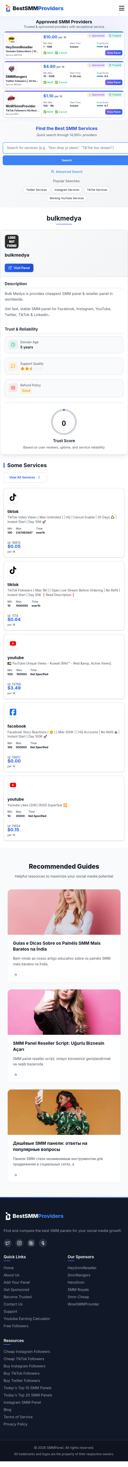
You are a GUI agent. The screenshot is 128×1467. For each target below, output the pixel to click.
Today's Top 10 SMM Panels (27, 1388)
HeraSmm (76, 1282)
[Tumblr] (43, 1243)
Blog (7, 1409)
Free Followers (16, 1326)
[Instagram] (19, 1243)
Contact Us (13, 1304)
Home (9, 1268)
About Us (11, 1275)
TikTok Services (97, 189)
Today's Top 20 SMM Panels (28, 1395)
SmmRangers (79, 1275)
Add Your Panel (17, 1282)
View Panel (114, 52)
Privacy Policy (16, 1424)
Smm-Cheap (78, 1297)
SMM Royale (78, 1289)
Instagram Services (67, 189)
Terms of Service (18, 1417)
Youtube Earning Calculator (27, 1318)
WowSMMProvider (83, 1304)
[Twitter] (8, 1243)
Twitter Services (36, 189)
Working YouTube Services (66, 198)
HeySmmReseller (82, 1268)
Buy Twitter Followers (22, 1380)
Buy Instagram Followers (24, 1366)
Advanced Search (67, 172)
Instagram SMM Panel (22, 1402)
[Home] (33, 8)
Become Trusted (18, 1297)
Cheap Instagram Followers (27, 1351)
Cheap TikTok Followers (24, 1359)
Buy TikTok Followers (22, 1373)
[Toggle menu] (121, 8)
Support (10, 1311)
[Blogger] (31, 1243)
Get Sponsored (16, 1289)
